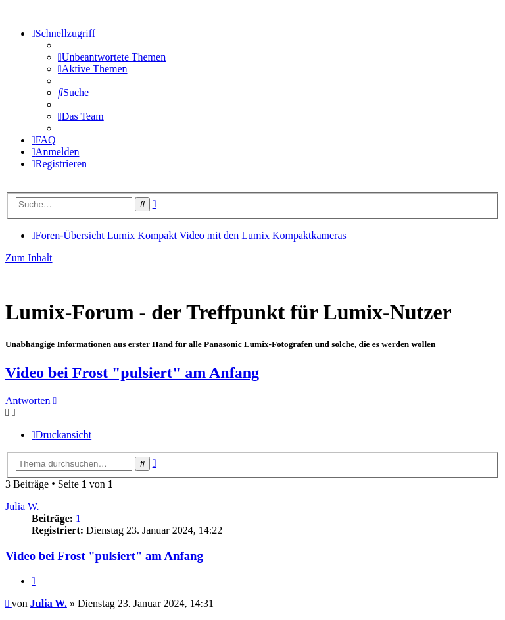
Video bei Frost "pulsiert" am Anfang (132, 372)
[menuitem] (112, 57)
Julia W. (22, 506)
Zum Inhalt (29, 257)
